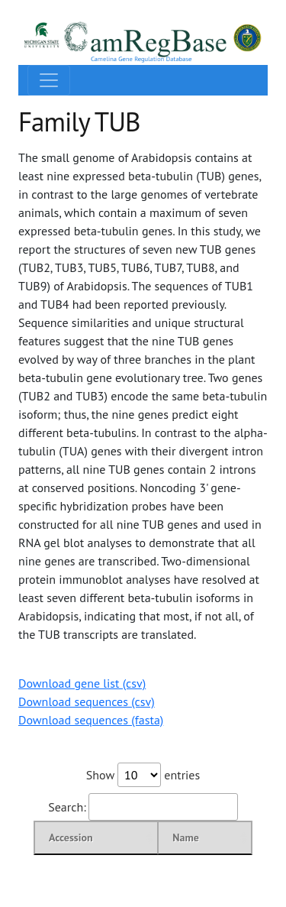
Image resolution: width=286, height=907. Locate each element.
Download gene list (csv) (82, 683)
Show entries (143, 775)
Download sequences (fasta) (90, 719)
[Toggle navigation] (48, 80)
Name (185, 837)
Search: (142, 807)
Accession (71, 837)
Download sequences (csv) (86, 701)
